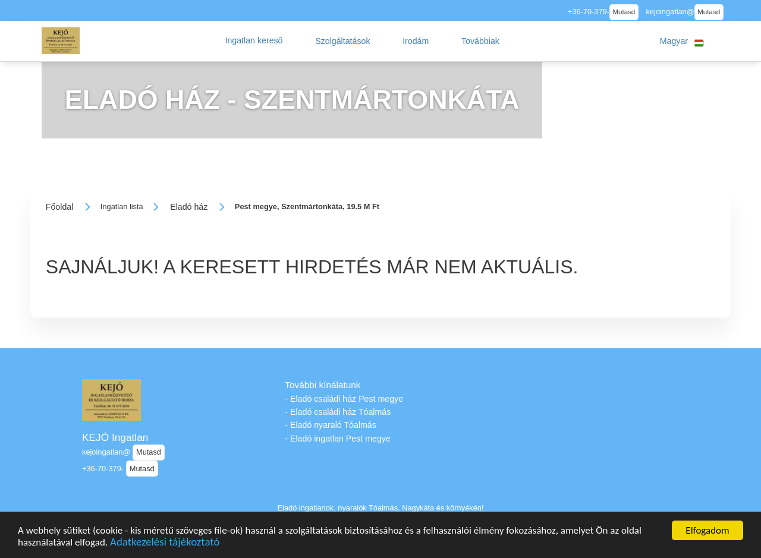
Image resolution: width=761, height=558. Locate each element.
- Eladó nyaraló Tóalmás (330, 425)
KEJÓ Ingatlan (115, 437)
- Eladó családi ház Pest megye (344, 398)
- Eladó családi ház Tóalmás (338, 412)
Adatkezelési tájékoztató (164, 545)
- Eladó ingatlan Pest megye (337, 438)
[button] (254, 41)
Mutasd (623, 11)
